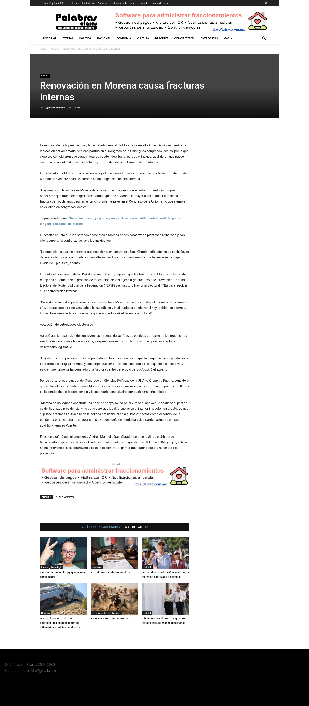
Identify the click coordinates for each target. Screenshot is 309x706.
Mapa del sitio (160, 3)
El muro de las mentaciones (106, 613)
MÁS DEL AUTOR (136, 527)
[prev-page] (42, 635)
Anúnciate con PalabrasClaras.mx (116, 3)
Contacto (143, 3)
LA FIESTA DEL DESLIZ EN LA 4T (111, 618)
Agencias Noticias (55, 107)
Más (228, 38)
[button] (264, 39)
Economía (124, 38)
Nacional (104, 38)
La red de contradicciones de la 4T (112, 572)
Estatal (67, 38)
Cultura (143, 38)
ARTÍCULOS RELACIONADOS (101, 527)
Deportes (161, 38)
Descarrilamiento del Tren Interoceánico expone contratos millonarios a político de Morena (60, 623)
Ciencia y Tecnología (51, 567)
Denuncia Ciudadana (82, 3)
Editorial (49, 38)
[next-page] (49, 635)
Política (85, 38)
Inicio (43, 48)
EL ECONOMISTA (64, 497)
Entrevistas (209, 38)
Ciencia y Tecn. (184, 38)
